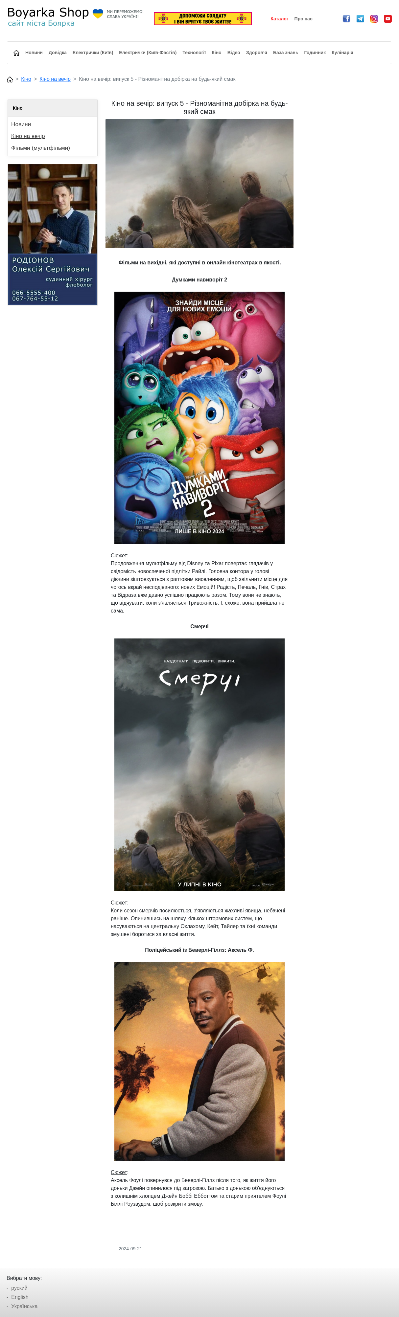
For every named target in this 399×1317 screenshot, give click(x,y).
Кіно (26, 79)
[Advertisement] (346, 198)
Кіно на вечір (55, 79)
